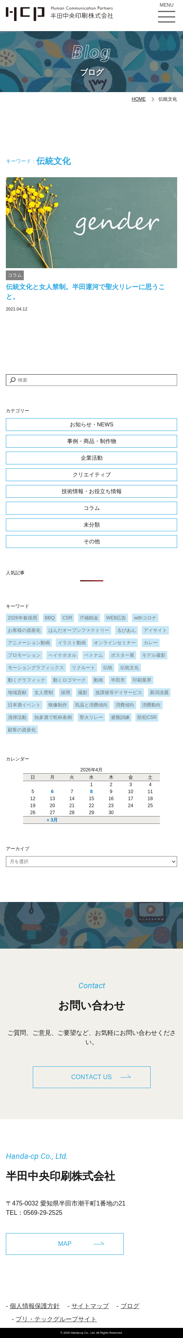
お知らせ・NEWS (92, 424)
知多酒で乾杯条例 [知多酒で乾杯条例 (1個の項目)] (53, 717)
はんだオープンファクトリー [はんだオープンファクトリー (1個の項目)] (78, 630)
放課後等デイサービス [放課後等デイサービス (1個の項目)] (118, 692)
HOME (139, 99)
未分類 (92, 525)
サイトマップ (90, 1306)
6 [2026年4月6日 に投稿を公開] (52, 791)
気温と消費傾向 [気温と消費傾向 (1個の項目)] (91, 705)
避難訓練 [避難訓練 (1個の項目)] (120, 717)
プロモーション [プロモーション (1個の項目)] (24, 655)
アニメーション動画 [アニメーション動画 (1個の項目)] (29, 642)
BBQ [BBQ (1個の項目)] (50, 618)
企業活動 (92, 458)
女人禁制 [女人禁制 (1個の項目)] (43, 692)
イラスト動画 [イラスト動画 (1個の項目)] (72, 642)
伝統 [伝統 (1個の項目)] (107, 667)
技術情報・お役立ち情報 (92, 491)
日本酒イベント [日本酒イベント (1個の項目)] (24, 705)
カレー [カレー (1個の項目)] (151, 642)
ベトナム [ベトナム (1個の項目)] (93, 655)
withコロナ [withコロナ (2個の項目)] (145, 618)
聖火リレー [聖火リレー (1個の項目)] (91, 717)
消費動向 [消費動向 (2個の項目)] (151, 705)
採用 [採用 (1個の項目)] (65, 692)
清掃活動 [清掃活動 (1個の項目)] (17, 717)
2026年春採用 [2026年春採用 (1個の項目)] (22, 618)
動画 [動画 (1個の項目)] (98, 680)
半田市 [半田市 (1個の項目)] (118, 680)
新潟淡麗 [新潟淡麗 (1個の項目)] (159, 692)
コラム (15, 275)
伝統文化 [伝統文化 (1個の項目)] (129, 667)
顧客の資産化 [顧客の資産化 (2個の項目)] (22, 730)
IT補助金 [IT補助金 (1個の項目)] (89, 618)
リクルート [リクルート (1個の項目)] (83, 667)
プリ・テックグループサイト (56, 1319)
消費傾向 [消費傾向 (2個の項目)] (124, 705)
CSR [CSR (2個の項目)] (67, 618)
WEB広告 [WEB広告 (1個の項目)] (116, 618)
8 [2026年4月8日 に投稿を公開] (91, 791)
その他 (92, 541)
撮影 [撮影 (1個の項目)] (82, 692)
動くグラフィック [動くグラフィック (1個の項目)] (26, 680)
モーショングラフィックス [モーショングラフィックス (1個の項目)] (36, 667)
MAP (65, 1243)
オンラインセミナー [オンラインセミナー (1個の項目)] (115, 642)
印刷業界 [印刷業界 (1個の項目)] (142, 680)
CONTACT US (91, 1077)
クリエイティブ (92, 474)
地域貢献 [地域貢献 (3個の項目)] (17, 692)
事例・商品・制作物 (91, 441)
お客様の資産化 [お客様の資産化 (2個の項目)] (24, 630)
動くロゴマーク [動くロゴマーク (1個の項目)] (69, 680)
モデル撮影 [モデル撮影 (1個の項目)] (153, 655)
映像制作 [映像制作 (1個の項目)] (57, 705)
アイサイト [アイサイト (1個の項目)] (155, 630)
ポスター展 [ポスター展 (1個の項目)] (122, 655)
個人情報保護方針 (35, 1306)
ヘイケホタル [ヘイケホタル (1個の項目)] (62, 655)
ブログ (130, 1306)
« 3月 (52, 820)
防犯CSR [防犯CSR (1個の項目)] (146, 717)
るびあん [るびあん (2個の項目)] (126, 630)
